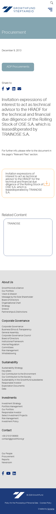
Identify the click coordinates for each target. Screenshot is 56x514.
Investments (9, 398)
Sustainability (10, 362)
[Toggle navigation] (50, 9)
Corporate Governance (15, 321)
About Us (7, 282)
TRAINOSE (13, 223)
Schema (50, 509)
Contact (6, 430)
